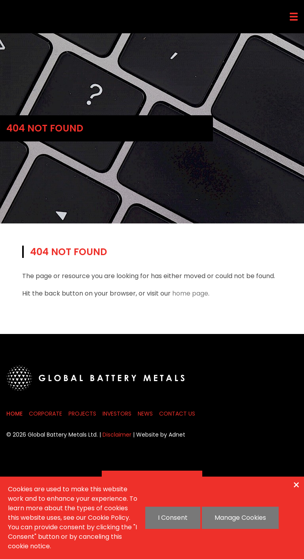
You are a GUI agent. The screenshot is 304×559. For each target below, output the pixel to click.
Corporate (45, 414)
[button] (294, 17)
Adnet (177, 435)
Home (14, 414)
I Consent (173, 517)
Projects (82, 414)
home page (190, 293)
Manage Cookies (240, 517)
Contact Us (177, 414)
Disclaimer (117, 435)
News (145, 414)
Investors (117, 414)
